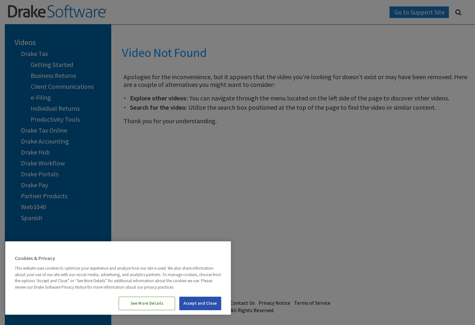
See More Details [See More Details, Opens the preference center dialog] (147, 303)
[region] (118, 278)
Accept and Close (200, 303)
